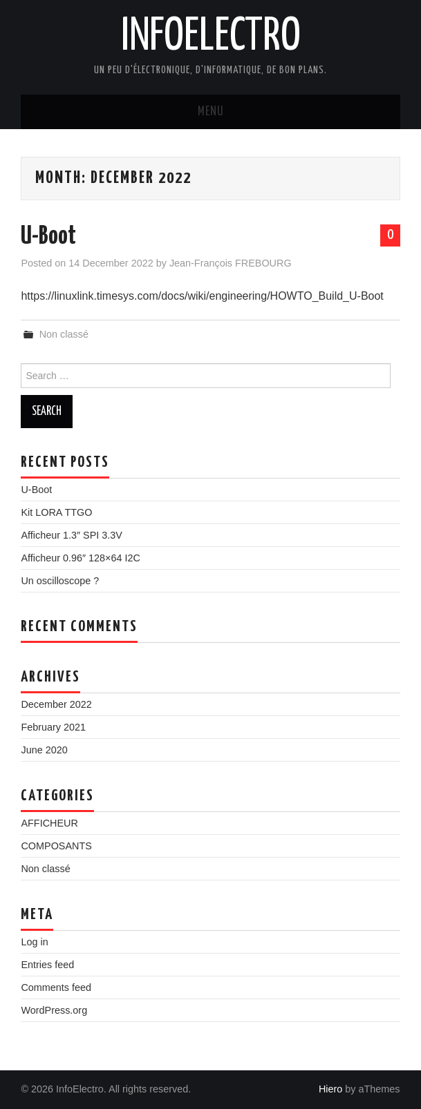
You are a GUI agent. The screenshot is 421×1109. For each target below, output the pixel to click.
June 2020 (44, 749)
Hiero (330, 1088)
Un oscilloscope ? (60, 580)
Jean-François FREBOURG (230, 263)
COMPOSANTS (56, 845)
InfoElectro (211, 37)
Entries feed (47, 964)
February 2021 (53, 727)
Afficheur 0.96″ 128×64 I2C (80, 557)
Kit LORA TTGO (56, 512)
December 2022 (56, 704)
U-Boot (48, 236)
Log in (34, 941)
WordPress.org (54, 1010)
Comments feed (56, 987)
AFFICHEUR (49, 823)
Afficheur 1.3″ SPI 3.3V (71, 535)
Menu (211, 112)
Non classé (63, 334)
